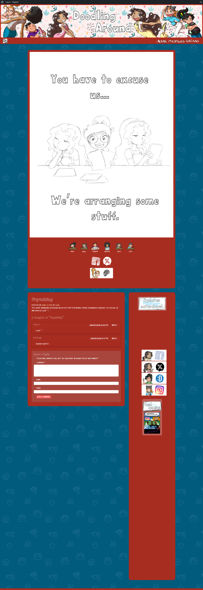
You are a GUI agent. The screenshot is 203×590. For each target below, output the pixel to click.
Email (38, 388)
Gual (57, 305)
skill (149, 378)
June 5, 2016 (47, 305)
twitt (149, 367)
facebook (149, 355)
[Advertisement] (152, 330)
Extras (193, 41)
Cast (176, 41)
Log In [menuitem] (8, 2)
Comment (40, 362)
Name (38, 379)
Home (162, 41)
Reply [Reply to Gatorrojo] (114, 338)
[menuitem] (2, 2)
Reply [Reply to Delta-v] (114, 325)
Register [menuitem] (15, 2)
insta (149, 390)
